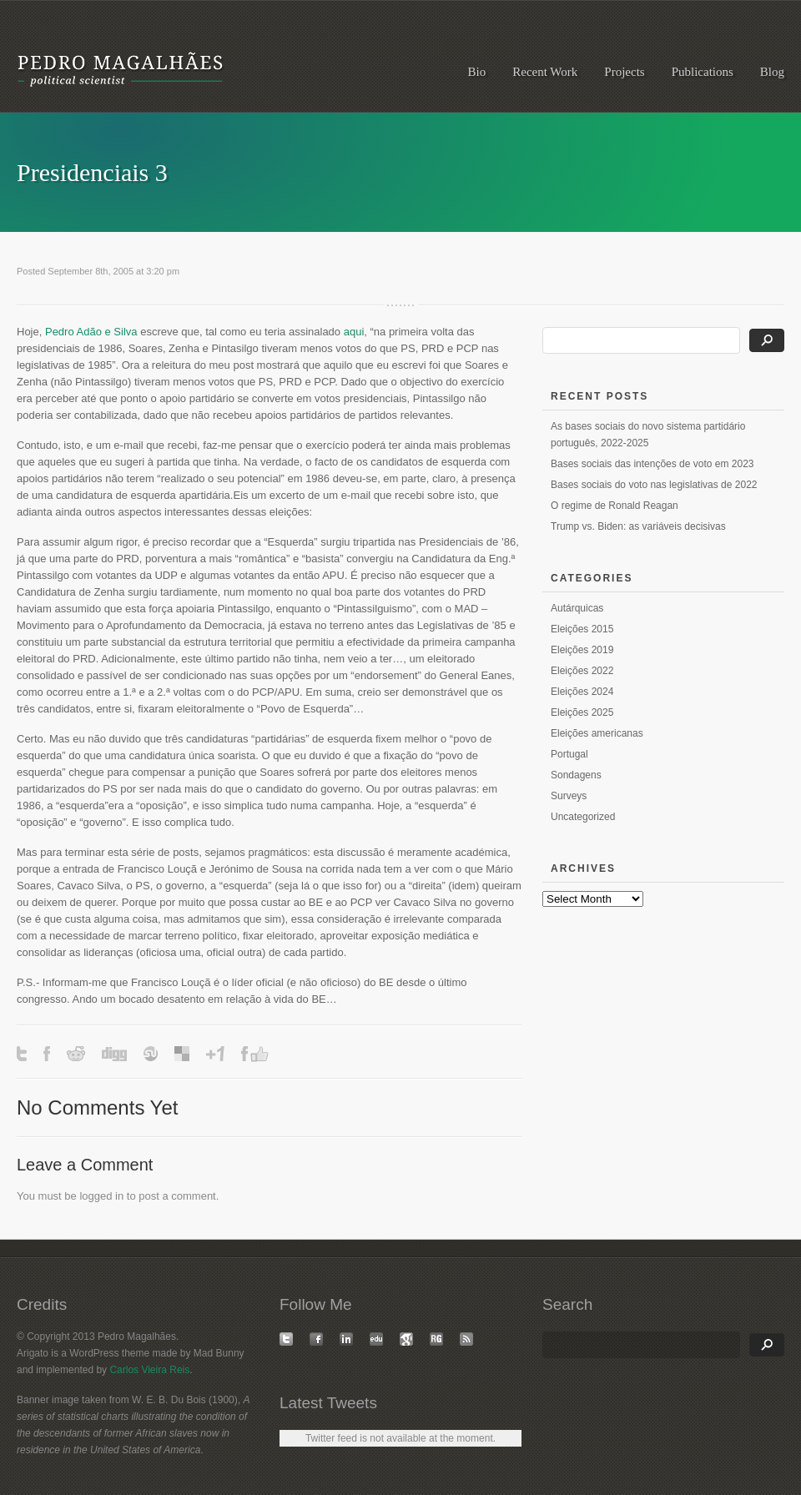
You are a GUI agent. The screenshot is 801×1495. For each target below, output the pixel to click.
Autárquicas (577, 608)
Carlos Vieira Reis (149, 1370)
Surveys (569, 796)
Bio (477, 71)
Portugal (569, 754)
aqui (354, 331)
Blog (772, 71)
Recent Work (544, 71)
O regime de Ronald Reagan (614, 505)
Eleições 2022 (582, 671)
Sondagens (576, 775)
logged (95, 1196)
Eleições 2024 (582, 691)
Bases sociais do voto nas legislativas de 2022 (654, 485)
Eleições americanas (597, 733)
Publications (702, 71)
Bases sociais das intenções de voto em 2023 (652, 464)
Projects (624, 71)
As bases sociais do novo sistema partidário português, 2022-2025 (648, 434)
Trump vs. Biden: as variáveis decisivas (638, 526)
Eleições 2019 (582, 650)
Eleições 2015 (582, 629)
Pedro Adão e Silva (91, 331)
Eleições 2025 (582, 712)
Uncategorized (583, 817)
